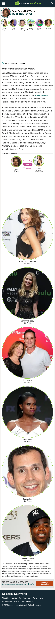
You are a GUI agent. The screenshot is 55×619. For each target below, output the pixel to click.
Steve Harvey (41, 95)
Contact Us (16, 598)
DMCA (17, 601)
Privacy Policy (38, 598)
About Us (5, 598)
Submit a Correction (45, 583)
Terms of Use (27, 601)
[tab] (27, 64)
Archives (26, 598)
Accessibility (7, 601)
